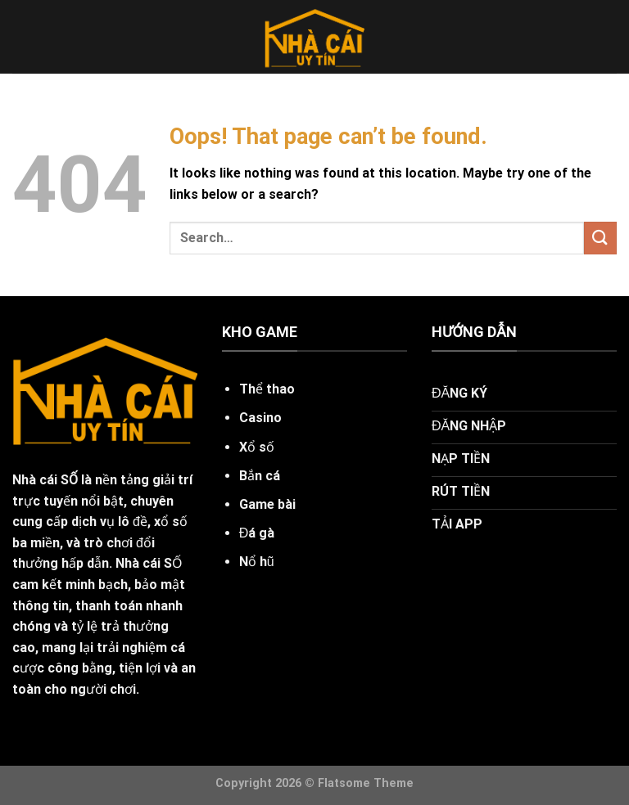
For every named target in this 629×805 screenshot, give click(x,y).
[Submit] (600, 238)
